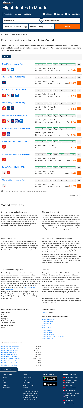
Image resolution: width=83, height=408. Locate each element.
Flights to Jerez (47, 324)
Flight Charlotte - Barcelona (9, 350)
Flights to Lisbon (47, 330)
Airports (5, 385)
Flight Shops (6, 387)
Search (67, 26)
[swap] (41, 20)
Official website (9, 289)
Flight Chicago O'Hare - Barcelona (12, 363)
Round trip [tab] (8, 14)
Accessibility (26, 382)
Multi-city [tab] (27, 14)
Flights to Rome (47, 332)
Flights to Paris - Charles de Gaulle (53, 336)
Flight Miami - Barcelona (8, 352)
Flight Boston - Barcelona (9, 365)
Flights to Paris (46, 328)
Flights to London (47, 326)
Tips (4, 380)
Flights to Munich (47, 338)
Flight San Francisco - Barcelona (11, 361)
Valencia (44, 312)
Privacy (25, 380)
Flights (5, 377)
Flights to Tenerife (47, 321)
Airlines (5, 382)
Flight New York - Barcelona (9, 346)
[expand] (79, 64)
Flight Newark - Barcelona (9, 354)
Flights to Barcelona (48, 319)
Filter (7, 57)
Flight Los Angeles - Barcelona (10, 358)
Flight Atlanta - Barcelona (9, 356)
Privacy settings (28, 377)
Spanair (32, 287)
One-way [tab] (18, 14)
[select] (79, 70)
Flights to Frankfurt (48, 334)
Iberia (25, 287)
